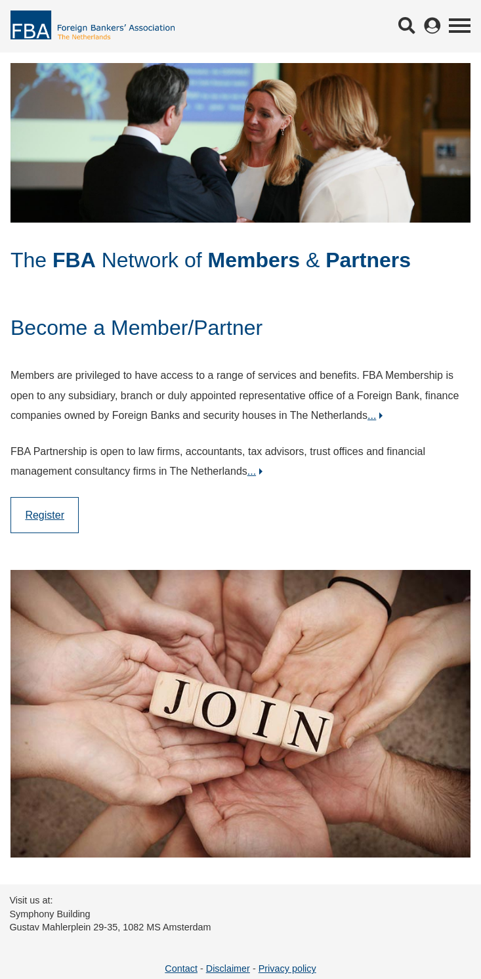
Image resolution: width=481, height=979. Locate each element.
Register (44, 515)
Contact (181, 968)
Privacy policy (287, 968)
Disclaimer (228, 968)
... (371, 415)
